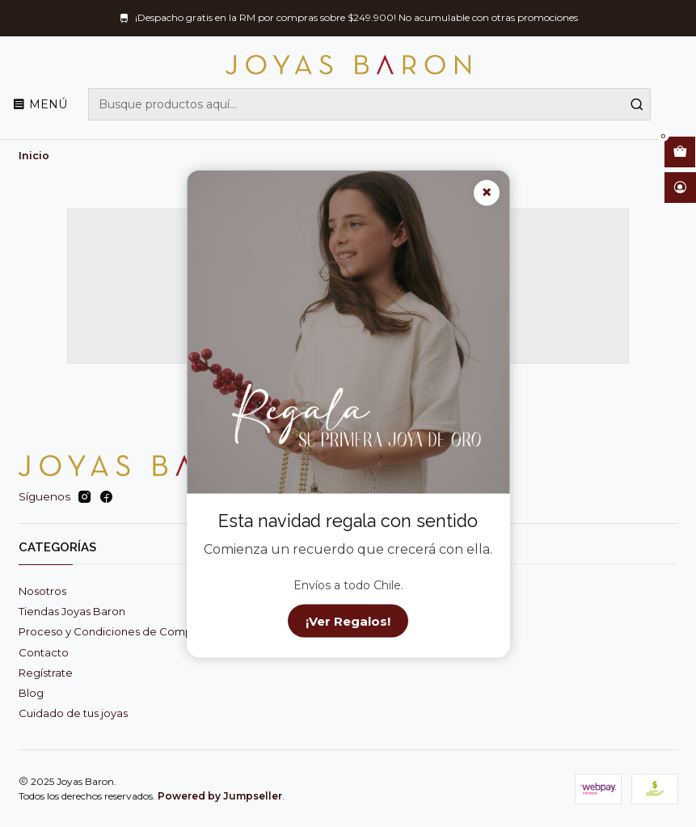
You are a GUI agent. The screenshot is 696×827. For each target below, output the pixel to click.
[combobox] (369, 104)
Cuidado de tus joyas (73, 713)
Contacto (44, 652)
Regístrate (46, 672)
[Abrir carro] (679, 152)
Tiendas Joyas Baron (72, 611)
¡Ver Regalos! (348, 620)
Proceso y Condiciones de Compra (110, 631)
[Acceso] (680, 187)
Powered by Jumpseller (220, 796)
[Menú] (39, 104)
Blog (31, 692)
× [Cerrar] (486, 193)
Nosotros (42, 590)
